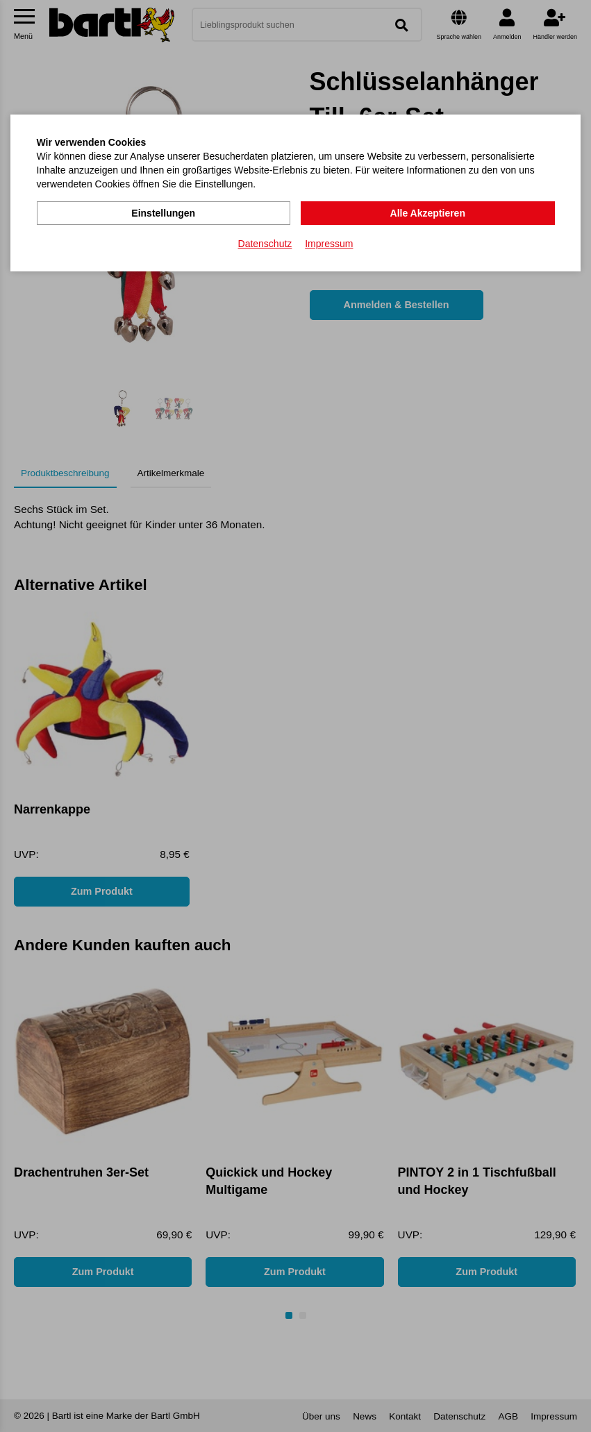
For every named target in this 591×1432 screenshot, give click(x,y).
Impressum (329, 243)
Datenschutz (265, 243)
